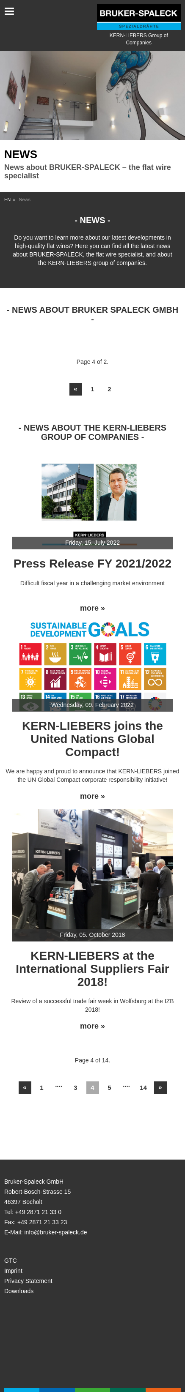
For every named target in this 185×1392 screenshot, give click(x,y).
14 (143, 1087)
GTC (10, 1260)
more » (92, 608)
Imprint (13, 1270)
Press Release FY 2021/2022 (92, 563)
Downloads (18, 1291)
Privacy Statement (28, 1280)
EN (7, 199)
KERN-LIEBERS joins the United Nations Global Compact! (92, 739)
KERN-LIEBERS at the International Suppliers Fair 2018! (92, 968)
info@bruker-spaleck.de (55, 1232)
